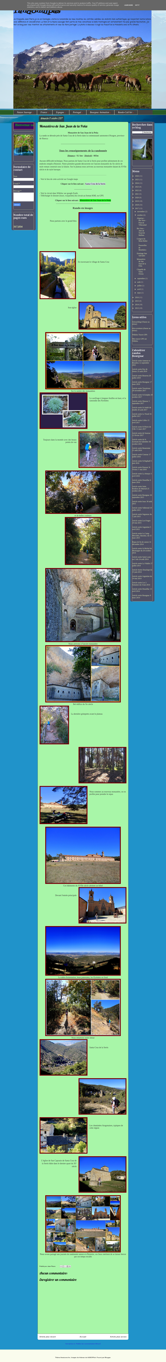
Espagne (61, 112)
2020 (137, 198)
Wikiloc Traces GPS (139, 335)
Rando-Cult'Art (126, 112)
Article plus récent (47, 1337)
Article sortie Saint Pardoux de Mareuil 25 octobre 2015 (140, 488)
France (45, 112)
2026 (137, 176)
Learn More (128, 5)
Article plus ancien (118, 1337)
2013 (137, 308)
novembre (141, 211)
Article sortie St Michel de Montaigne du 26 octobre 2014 (142, 550)
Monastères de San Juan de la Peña (95, 200)
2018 (137, 205)
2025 (137, 180)
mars (139, 293)
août (139, 282)
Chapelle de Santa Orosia (141, 271)
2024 (137, 183)
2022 (137, 190)
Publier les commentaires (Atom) (88, 1344)
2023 (137, 187)
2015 (137, 301)
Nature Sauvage (25, 112)
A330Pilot (91, 1357)
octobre (140, 215)
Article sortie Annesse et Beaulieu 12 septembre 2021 (141, 363)
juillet (139, 286)
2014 (137, 305)
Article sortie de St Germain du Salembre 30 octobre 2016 (141, 441)
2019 (137, 201)
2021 (137, 194)
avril (139, 289)
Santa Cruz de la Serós (95, 184)
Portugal (78, 112)
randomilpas (36, 11)
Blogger (108, 1357)
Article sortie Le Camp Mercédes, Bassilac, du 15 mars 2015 (142, 535)
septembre (141, 278)
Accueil (83, 1337)
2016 (137, 297)
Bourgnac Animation (100, 112)
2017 (137, 208)
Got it (137, 5)
